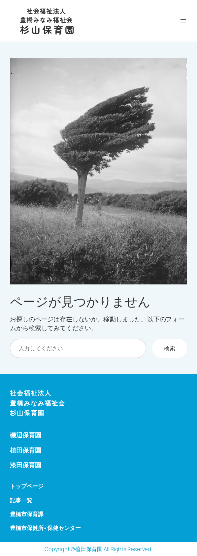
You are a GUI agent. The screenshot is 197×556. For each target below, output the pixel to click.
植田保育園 (25, 450)
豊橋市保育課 (26, 514)
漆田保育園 (25, 465)
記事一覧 (21, 500)
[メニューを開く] (183, 21)
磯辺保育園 (25, 435)
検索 (169, 348)
